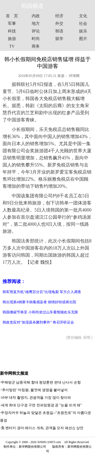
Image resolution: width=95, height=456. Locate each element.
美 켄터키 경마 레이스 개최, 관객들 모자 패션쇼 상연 (42, 428)
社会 (83, 23)
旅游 (12, 38)
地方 (36, 23)
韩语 (59, 31)
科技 (12, 31)
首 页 (12, 16)
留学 (59, 38)
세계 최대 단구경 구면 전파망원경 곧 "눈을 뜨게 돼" (41, 405)
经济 (59, 16)
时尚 (36, 38)
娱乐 (83, 31)
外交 (59, 23)
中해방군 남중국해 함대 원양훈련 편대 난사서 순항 (41, 382)
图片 (83, 38)
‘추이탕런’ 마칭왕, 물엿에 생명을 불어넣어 (34, 390)
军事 (12, 23)
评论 (36, 31)
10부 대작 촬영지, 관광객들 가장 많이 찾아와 (36, 398)
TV (11, 46)
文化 (83, 16)
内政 (36, 16)
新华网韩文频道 (14, 373)
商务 (36, 46)
